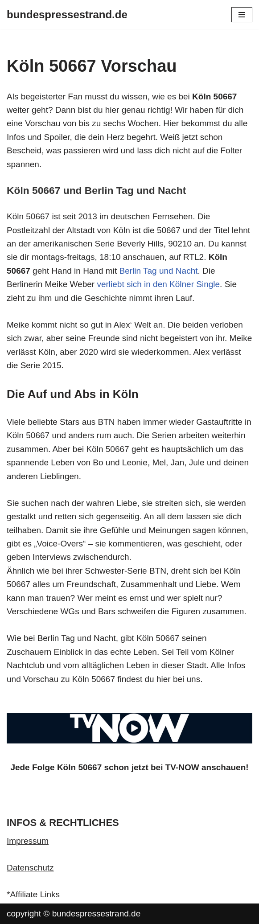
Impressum (28, 841)
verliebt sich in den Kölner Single (158, 284)
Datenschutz (30, 867)
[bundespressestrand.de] (67, 14)
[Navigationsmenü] (241, 14)
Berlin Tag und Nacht (158, 270)
